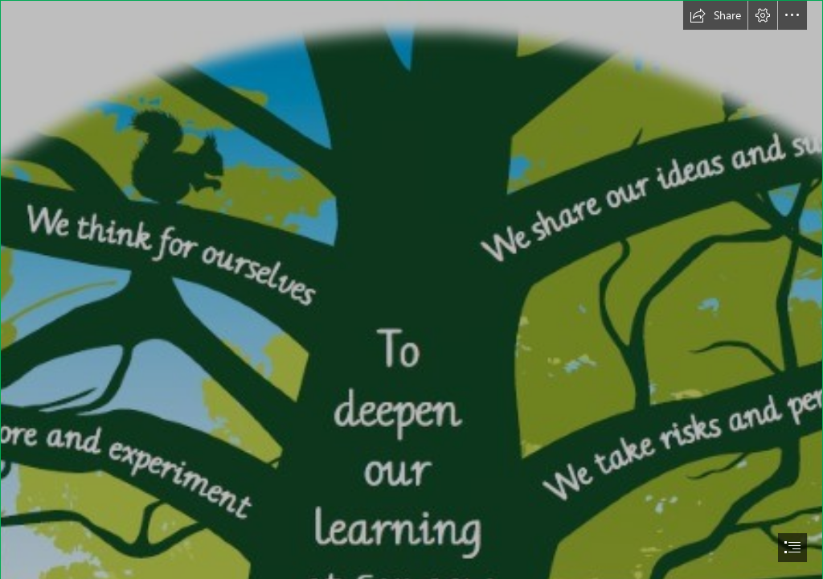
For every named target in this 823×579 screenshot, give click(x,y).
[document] (411, 289)
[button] (715, 15)
